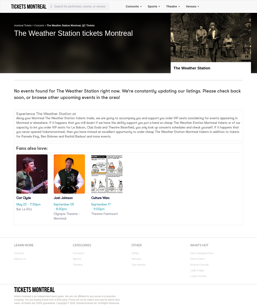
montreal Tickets (23, 25)
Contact (19, 253)
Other (135, 253)
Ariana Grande (199, 264)
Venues (192, 6)
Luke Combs (198, 276)
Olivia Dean (197, 258)
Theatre (173, 6)
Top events (138, 264)
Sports (154, 6)
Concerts (134, 6)
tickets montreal (34, 289)
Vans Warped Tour (202, 253)
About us (20, 258)
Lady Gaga (197, 270)
